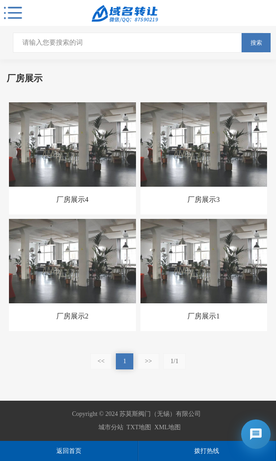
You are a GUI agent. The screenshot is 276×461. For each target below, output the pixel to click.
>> (148, 361)
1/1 (174, 361)
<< (101, 361)
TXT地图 (139, 427)
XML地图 (167, 427)
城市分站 (110, 427)
